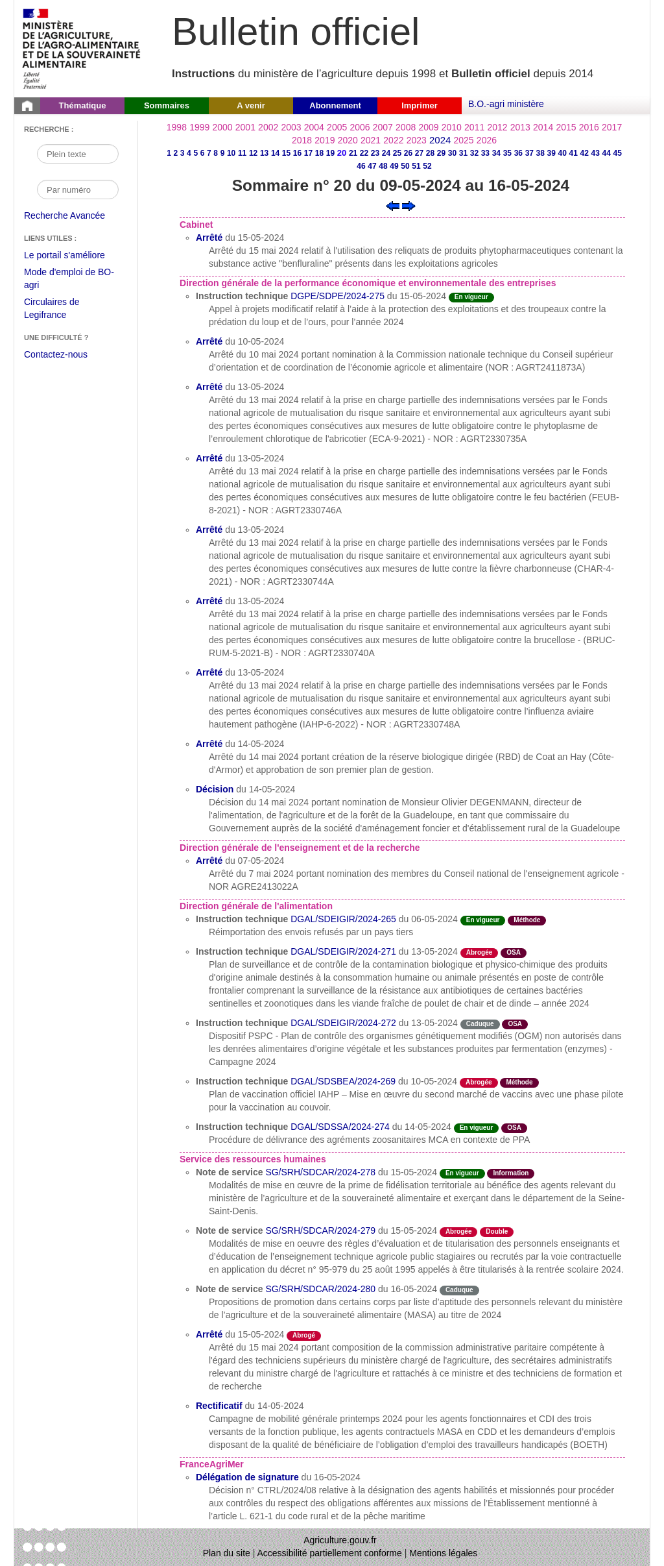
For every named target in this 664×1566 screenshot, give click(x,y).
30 (452, 153)
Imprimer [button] (419, 105)
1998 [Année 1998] (177, 127)
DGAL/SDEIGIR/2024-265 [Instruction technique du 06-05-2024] (343, 919)
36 (518, 153)
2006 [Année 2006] (360, 127)
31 (463, 153)
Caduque (480, 1023)
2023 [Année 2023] (417, 140)
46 (361, 166)
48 (383, 166)
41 (573, 153)
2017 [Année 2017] (612, 127)
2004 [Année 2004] (314, 127)
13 (264, 153)
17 (308, 153)
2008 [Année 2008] (406, 127)
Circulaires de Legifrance (62, 310)
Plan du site (226, 1553)
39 (551, 153)
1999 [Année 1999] (199, 127)
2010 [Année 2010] (452, 127)
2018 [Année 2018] (302, 140)
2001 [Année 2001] (245, 127)
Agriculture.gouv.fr (340, 1540)
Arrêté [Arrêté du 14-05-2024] (209, 744)
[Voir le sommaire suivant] (409, 205)
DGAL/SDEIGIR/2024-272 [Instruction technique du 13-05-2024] (343, 1023)
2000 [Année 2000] (222, 127)
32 (474, 153)
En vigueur (471, 296)
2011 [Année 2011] (474, 127)
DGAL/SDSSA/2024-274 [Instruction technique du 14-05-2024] (340, 1126)
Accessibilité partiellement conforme (329, 1553)
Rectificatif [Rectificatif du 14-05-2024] (219, 1406)
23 (375, 153)
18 (319, 153)
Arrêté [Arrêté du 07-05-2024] (209, 860)
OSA (513, 952)
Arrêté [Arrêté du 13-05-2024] (209, 387)
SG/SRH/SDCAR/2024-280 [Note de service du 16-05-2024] (320, 1289)
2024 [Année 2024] (440, 139)
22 (364, 153)
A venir (251, 105)
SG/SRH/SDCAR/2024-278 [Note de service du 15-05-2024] (320, 1172)
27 (419, 153)
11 (242, 153)
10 (231, 153)
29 (441, 153)
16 (297, 153)
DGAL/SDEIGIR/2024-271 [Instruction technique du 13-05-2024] (343, 951)
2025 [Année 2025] (464, 140)
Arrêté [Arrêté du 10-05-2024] (209, 341)
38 (540, 153)
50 (405, 166)
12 (253, 153)
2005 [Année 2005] (337, 127)
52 (427, 166)
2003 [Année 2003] (291, 127)
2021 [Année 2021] (371, 140)
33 (485, 153)
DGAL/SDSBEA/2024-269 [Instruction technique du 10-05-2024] (343, 1081)
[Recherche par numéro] (78, 189)
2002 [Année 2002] (268, 127)
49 (394, 166)
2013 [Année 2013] (520, 127)
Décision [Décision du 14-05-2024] (214, 789)
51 (416, 166)
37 (529, 153)
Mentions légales (443, 1553)
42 (584, 153)
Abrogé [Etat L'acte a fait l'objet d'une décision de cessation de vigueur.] (303, 1335)
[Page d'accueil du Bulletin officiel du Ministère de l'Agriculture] (27, 105)
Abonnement (335, 105)
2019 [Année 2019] (324, 140)
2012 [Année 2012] (497, 127)
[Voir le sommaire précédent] (392, 205)
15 (286, 153)
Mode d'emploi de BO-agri (69, 280)
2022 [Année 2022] (393, 140)
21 (353, 153)
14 (275, 153)
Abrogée (479, 952)
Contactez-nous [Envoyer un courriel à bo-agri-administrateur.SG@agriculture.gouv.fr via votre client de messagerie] (56, 354)
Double (497, 1231)
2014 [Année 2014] (543, 127)
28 (430, 153)
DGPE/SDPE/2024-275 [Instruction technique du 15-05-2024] (337, 296)
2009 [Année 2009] (428, 127)
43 (595, 153)
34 (496, 153)
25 (397, 153)
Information (510, 1173)
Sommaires (166, 105)
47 (372, 166)
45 (617, 153)
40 (562, 153)
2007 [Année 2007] (383, 127)
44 (606, 153)
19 (330, 153)
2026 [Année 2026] (487, 140)
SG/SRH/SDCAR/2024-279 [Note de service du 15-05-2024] (320, 1230)
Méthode (527, 920)
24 (386, 153)
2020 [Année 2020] (348, 140)
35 (507, 153)
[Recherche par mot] (78, 154)
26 (408, 153)
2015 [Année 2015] (566, 127)
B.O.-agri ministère (506, 104)
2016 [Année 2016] (589, 127)
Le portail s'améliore (74, 255)
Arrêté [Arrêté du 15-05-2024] (209, 237)
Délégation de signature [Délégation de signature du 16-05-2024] (247, 1477)
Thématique (82, 105)
